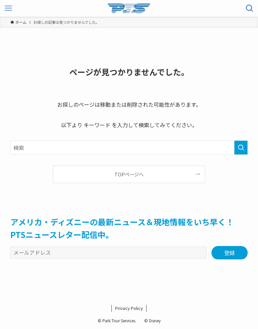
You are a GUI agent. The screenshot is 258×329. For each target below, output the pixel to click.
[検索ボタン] (249, 8)
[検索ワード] (129, 148)
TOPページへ (129, 174)
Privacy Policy (129, 308)
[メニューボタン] (8, 8)
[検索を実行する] (241, 148)
